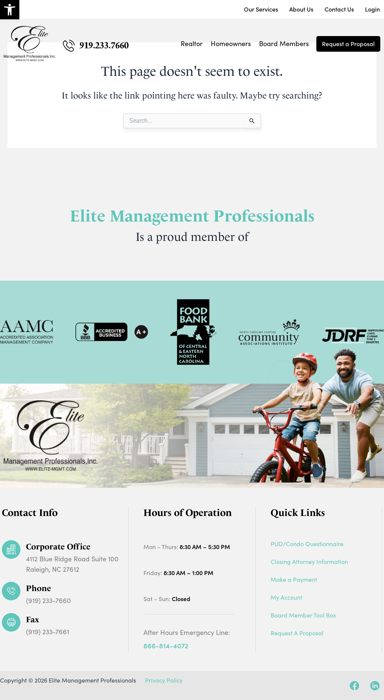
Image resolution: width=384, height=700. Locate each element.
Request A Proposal (297, 633)
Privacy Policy (164, 680)
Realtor (192, 43)
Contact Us (339, 9)
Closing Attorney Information (309, 561)
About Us (301, 9)
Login (372, 9)
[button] (9, 9)
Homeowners (231, 43)
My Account (286, 597)
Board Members (284, 43)
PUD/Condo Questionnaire (307, 544)
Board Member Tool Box (303, 615)
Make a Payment (294, 579)
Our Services (261, 9)
